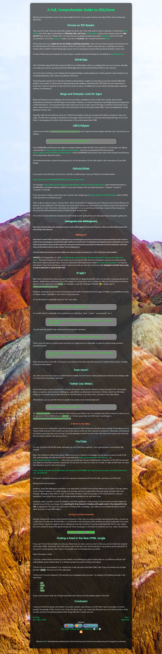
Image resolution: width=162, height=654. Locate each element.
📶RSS (78, 629)
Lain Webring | (86, 632)
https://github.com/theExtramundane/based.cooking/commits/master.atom (74, 185)
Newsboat (105, 36)
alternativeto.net (117, 54)
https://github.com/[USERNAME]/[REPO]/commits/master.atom (58, 180)
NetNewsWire (92, 34)
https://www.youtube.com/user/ (46, 462)
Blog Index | (66, 632)
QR (45, 644)
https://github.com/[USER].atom (103, 195)
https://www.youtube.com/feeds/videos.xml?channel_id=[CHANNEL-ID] (61, 472)
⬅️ (94, 632)
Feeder (107, 39)
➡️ (100, 632)
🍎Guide (69, 629)
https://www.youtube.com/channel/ (93, 459)
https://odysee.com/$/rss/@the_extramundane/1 (52, 153)
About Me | (75, 632)
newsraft (57, 39)
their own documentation (107, 263)
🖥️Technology (90, 629)
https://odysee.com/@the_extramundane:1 (62, 150)
